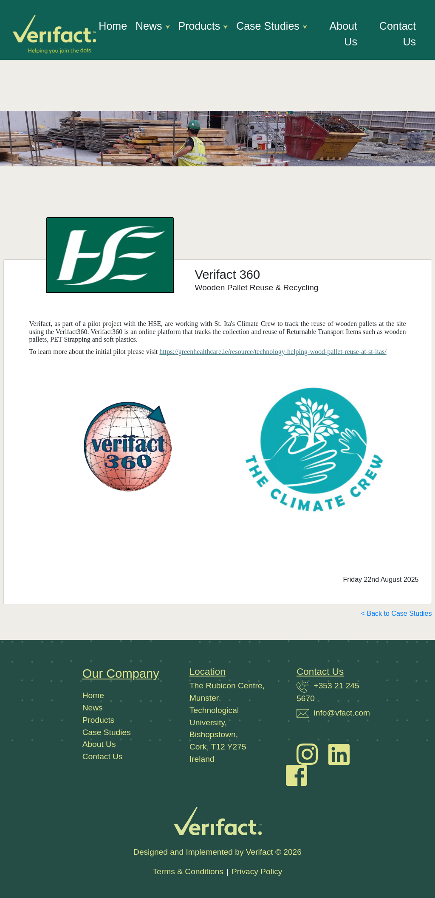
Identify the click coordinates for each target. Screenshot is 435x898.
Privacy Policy (257, 871)
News (150, 26)
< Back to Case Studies (396, 613)
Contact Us (397, 34)
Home (113, 26)
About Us (343, 34)
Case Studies (269, 26)
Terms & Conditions (188, 871)
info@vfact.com (342, 712)
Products (200, 26)
